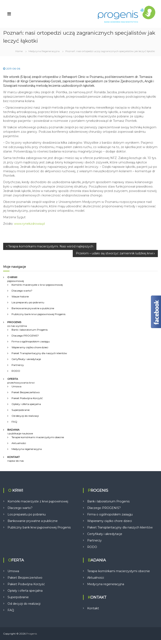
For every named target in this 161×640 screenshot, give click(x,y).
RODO (16, 370)
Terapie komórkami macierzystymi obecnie (38, 437)
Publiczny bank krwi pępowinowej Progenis (38, 314)
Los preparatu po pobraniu (28, 302)
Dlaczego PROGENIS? (25, 335)
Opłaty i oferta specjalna (26, 404)
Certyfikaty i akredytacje (26, 359)
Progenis (31, 633)
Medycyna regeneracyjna (27, 449)
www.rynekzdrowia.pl (29, 224)
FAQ (14, 421)
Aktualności (19, 443)
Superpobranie (21, 409)
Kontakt (93, 608)
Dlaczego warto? (22, 290)
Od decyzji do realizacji (25, 415)
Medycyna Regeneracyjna (44, 51)
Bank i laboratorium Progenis (30, 329)
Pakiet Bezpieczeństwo (26, 392)
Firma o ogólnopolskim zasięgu (31, 341)
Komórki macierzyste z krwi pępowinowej (37, 284)
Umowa (16, 386)
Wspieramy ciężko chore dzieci (30, 347)
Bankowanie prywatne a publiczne (33, 308)
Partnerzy (18, 365)
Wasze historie (20, 296)
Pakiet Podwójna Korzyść (27, 398)
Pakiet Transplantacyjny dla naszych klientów (39, 353)
